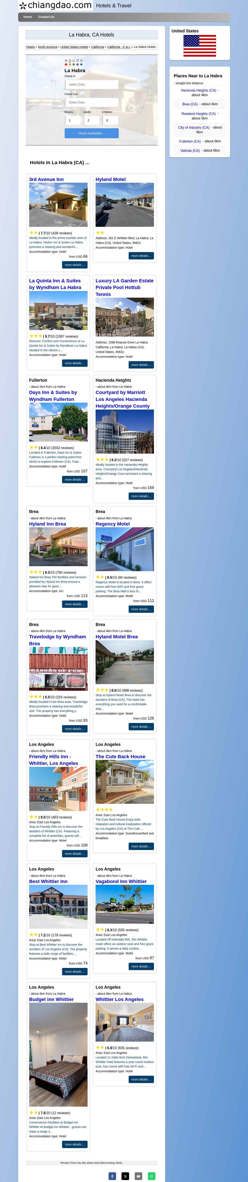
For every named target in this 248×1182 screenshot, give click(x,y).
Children (107, 112)
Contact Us (46, 17)
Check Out (71, 94)
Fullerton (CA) (190, 141)
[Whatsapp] (151, 1176)
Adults (87, 112)
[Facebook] (112, 1176)
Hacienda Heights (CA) (198, 90)
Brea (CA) (190, 104)
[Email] (138, 1176)
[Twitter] (125, 1176)
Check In (70, 76)
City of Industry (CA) (193, 127)
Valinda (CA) (190, 151)
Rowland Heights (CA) (198, 114)
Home (28, 17)
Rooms (69, 112)
